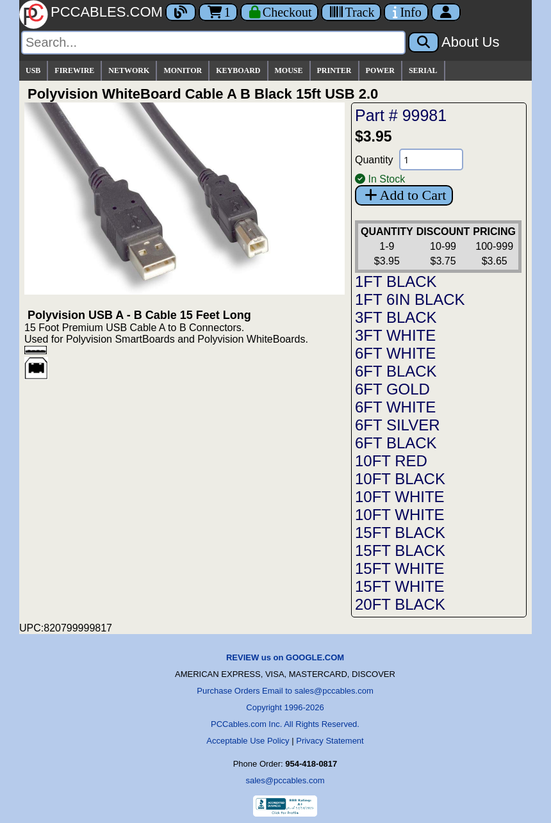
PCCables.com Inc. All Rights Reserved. (285, 724)
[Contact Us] (406, 12)
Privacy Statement (330, 741)
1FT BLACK (396, 281)
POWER (380, 70)
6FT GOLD (392, 389)
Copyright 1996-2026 (285, 707)
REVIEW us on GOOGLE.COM (285, 657)
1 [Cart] (218, 12)
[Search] (213, 42)
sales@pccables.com (284, 780)
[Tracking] (351, 12)
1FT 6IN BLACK (410, 299)
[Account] (446, 12)
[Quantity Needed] (431, 159)
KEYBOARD (238, 70)
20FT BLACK (400, 604)
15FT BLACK (400, 532)
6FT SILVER (397, 425)
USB (33, 70)
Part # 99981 (401, 115)
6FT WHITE (395, 353)
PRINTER (334, 70)
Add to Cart (404, 195)
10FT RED (391, 460)
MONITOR (182, 70)
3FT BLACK (396, 317)
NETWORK (128, 70)
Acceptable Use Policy (247, 741)
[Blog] (180, 12)
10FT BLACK (400, 478)
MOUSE (289, 70)
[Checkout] (279, 12)
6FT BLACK (396, 371)
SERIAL (423, 70)
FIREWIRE (74, 70)
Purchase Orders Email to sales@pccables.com (285, 691)
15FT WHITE (400, 568)
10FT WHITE (400, 496)
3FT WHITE (395, 335)
